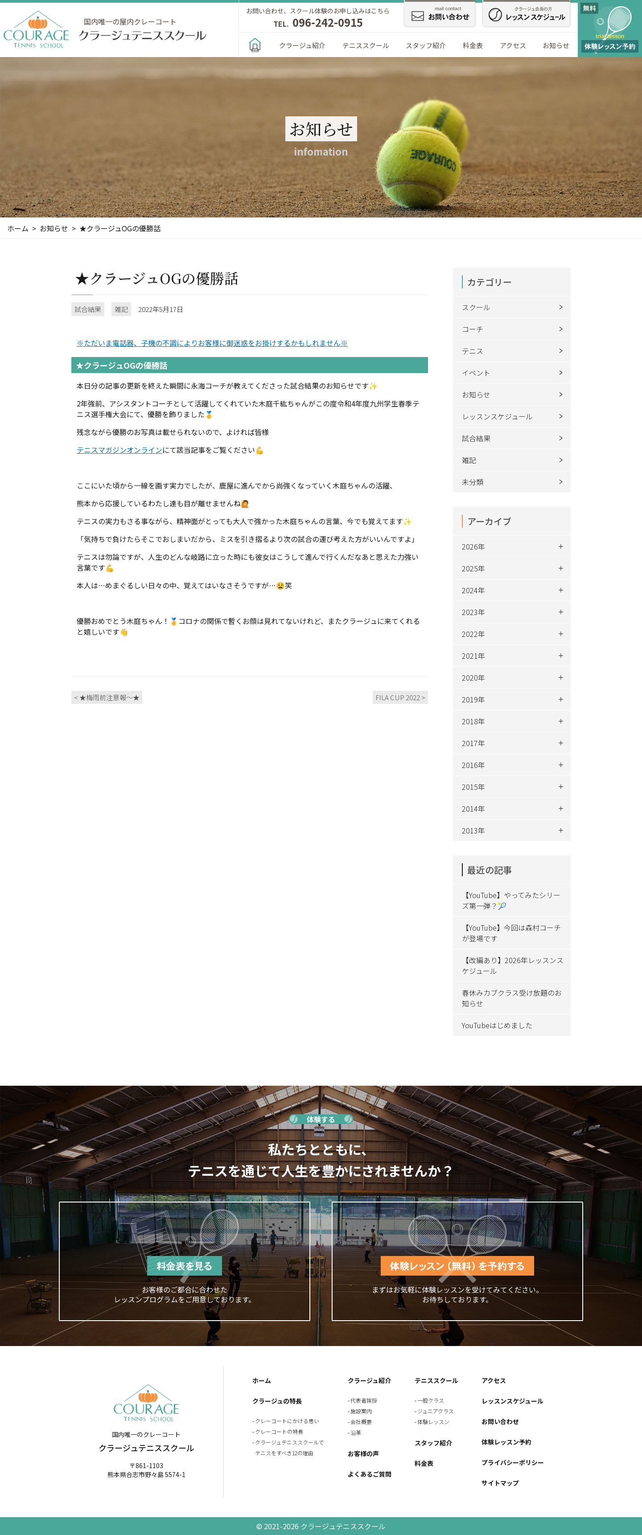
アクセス (513, 45)
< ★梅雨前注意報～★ (107, 697)
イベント (514, 372)
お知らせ (556, 45)
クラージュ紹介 (302, 45)
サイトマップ (500, 1482)
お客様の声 (363, 1453)
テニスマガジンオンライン (119, 449)
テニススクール (365, 45)
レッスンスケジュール (514, 416)
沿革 (355, 1432)
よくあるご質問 (369, 1473)
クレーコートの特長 (279, 1431)
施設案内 (361, 1411)
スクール (514, 307)
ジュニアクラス (435, 1411)
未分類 (514, 481)
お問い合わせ (500, 1421)
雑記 (514, 460)
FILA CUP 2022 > (400, 697)
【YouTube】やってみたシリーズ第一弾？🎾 (511, 900)
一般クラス (430, 1400)
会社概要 (361, 1421)
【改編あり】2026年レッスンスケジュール (513, 965)
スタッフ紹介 (426, 45)
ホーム (261, 1380)
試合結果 (514, 438)
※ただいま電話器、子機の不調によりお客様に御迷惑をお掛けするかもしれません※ (212, 342)
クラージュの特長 (277, 1400)
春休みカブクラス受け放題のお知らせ (512, 998)
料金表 (473, 45)
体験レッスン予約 (506, 1441)
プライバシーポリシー (513, 1462)
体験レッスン (433, 1421)
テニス (514, 350)
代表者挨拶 (363, 1400)
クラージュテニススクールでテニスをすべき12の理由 (289, 1447)
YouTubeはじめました (497, 1025)
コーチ (514, 329)
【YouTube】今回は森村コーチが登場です (511, 933)
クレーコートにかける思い (287, 1420)
